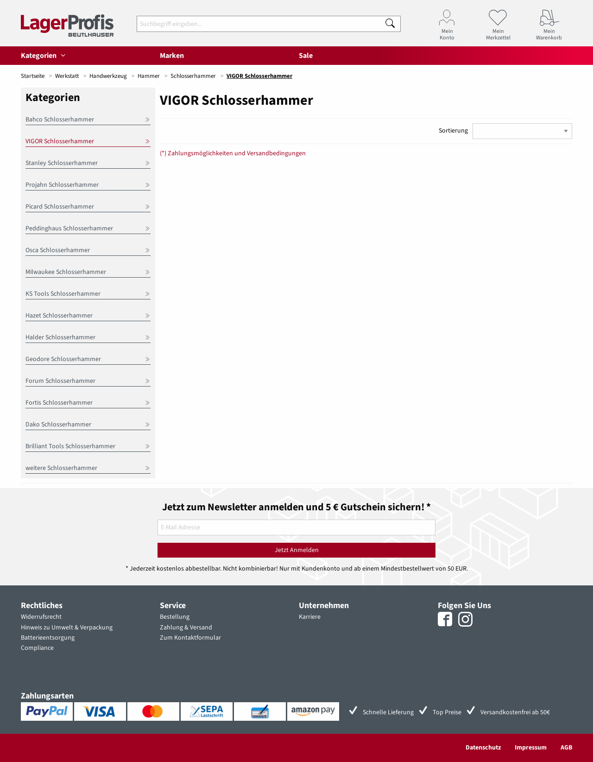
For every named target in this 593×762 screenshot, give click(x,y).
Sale (306, 56)
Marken (172, 56)
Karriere (310, 617)
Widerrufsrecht (41, 617)
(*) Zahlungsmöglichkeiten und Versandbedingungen (233, 153)
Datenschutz (483, 747)
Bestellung (174, 617)
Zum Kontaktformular (190, 637)
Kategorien (44, 56)
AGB (566, 747)
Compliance (37, 648)
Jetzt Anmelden (297, 550)
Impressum (531, 747)
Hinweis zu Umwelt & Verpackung (67, 627)
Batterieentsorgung (48, 637)
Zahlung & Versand (186, 627)
